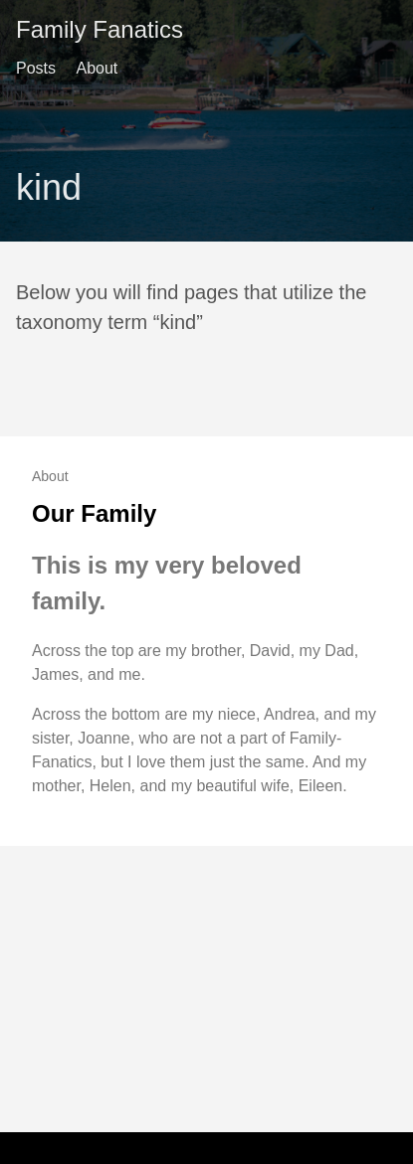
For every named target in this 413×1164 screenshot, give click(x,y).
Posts (36, 68)
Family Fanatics (99, 29)
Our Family (94, 513)
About (96, 68)
